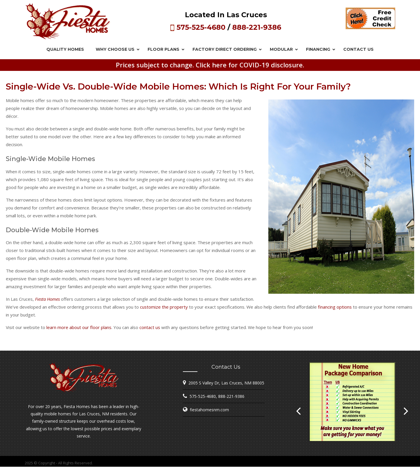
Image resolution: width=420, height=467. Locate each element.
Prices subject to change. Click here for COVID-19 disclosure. (210, 64)
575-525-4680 (200, 27)
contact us (149, 327)
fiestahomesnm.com (209, 409)
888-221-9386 (256, 27)
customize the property (164, 307)
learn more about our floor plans (78, 327)
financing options (335, 307)
